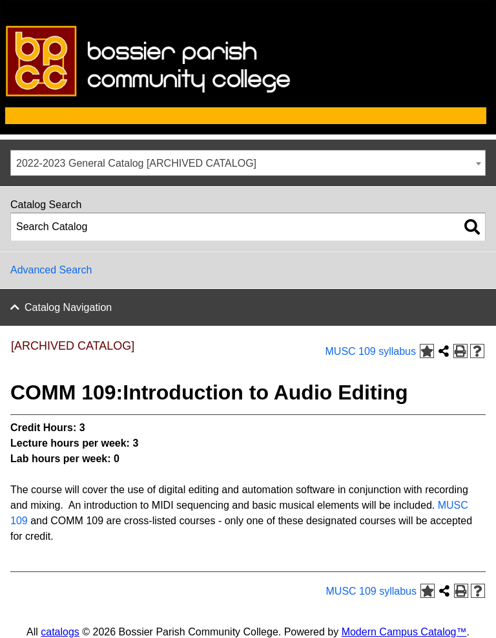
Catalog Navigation (68, 307)
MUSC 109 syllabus (371, 351)
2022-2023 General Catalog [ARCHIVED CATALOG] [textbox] (136, 163)
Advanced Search (51, 269)
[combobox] (248, 163)
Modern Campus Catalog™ (404, 631)
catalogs (60, 631)
